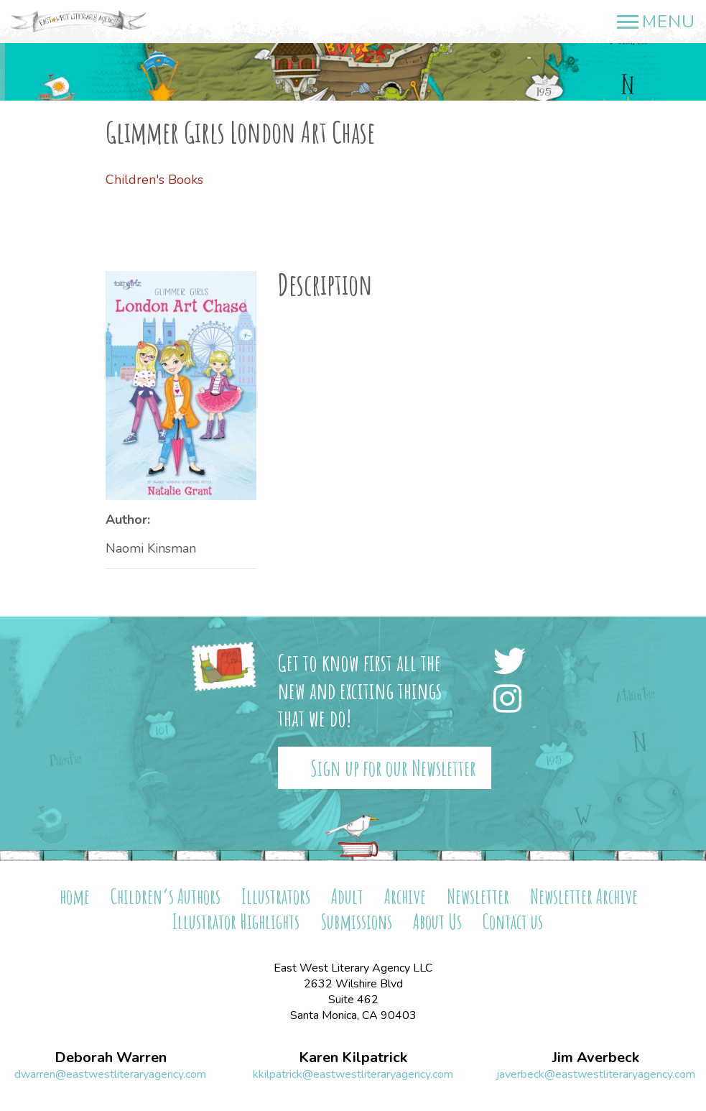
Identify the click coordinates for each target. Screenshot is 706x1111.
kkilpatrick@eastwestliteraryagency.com (353, 1074)
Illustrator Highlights (235, 921)
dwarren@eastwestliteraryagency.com (110, 1074)
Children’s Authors (165, 896)
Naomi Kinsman (151, 548)
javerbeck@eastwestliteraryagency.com (595, 1074)
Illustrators (275, 896)
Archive (405, 896)
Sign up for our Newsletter (393, 768)
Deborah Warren (111, 1058)
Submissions (356, 921)
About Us (437, 921)
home (75, 896)
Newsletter (478, 896)
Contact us (513, 921)
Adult (347, 896)
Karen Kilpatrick (353, 1058)
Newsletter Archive (584, 896)
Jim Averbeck (595, 1058)
